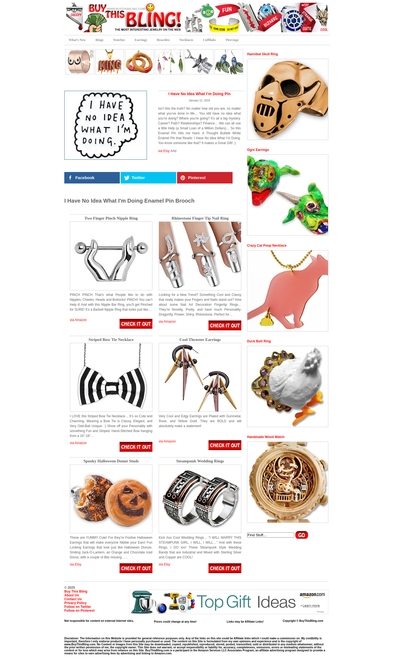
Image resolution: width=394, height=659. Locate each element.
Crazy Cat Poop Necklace (266, 245)
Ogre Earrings (258, 150)
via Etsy (164, 151)
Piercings (232, 40)
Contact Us (73, 599)
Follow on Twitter (77, 607)
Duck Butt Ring (259, 341)
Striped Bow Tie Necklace (111, 340)
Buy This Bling (75, 591)
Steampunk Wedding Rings (200, 461)
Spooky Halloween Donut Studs (111, 461)
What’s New (77, 40)
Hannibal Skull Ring (262, 54)
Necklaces (186, 40)
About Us (71, 595)
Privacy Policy (75, 603)
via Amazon (78, 320)
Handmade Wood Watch (266, 437)
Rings (99, 40)
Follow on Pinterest (79, 611)
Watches (119, 40)
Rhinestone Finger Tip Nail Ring (200, 218)
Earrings (141, 40)
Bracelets (163, 40)
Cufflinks (209, 40)
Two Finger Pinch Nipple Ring (111, 218)
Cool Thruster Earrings (200, 340)
